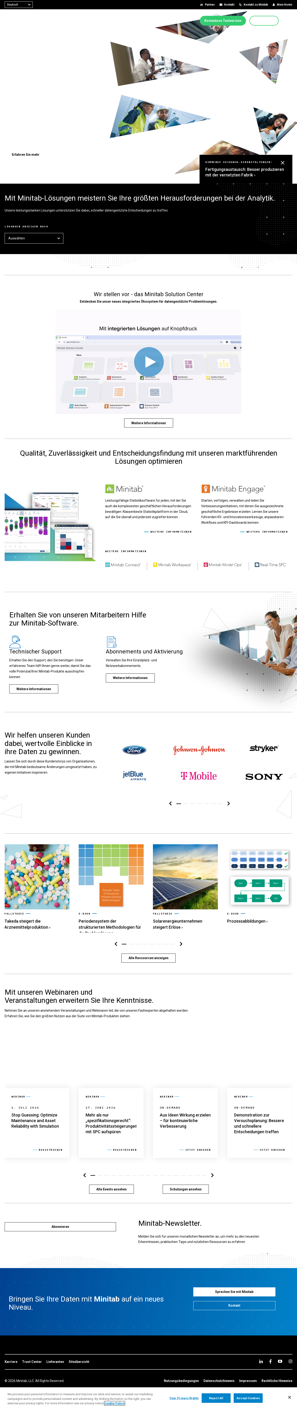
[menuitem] (51, 20)
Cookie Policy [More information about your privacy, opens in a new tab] (114, 1403)
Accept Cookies (248, 1398)
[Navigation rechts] (228, 800)
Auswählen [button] (34, 238)
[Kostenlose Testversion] (223, 21)
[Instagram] (290, 1358)
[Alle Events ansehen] (111, 1186)
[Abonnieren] (60, 1223)
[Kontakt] (234, 1302)
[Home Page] (19, 20)
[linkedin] (261, 1358)
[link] (36, 881)
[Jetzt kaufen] (264, 21)
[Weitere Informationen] (148, 422)
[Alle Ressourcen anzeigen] (148, 955)
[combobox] (19, 4)
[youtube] (280, 1358)
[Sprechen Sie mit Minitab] (234, 1288)
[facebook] (270, 1358)
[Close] (289, 1397)
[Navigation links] (170, 800)
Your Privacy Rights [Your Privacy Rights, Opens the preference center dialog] (184, 1398)
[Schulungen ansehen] (186, 1186)
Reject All (216, 1398)
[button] (290, 20)
